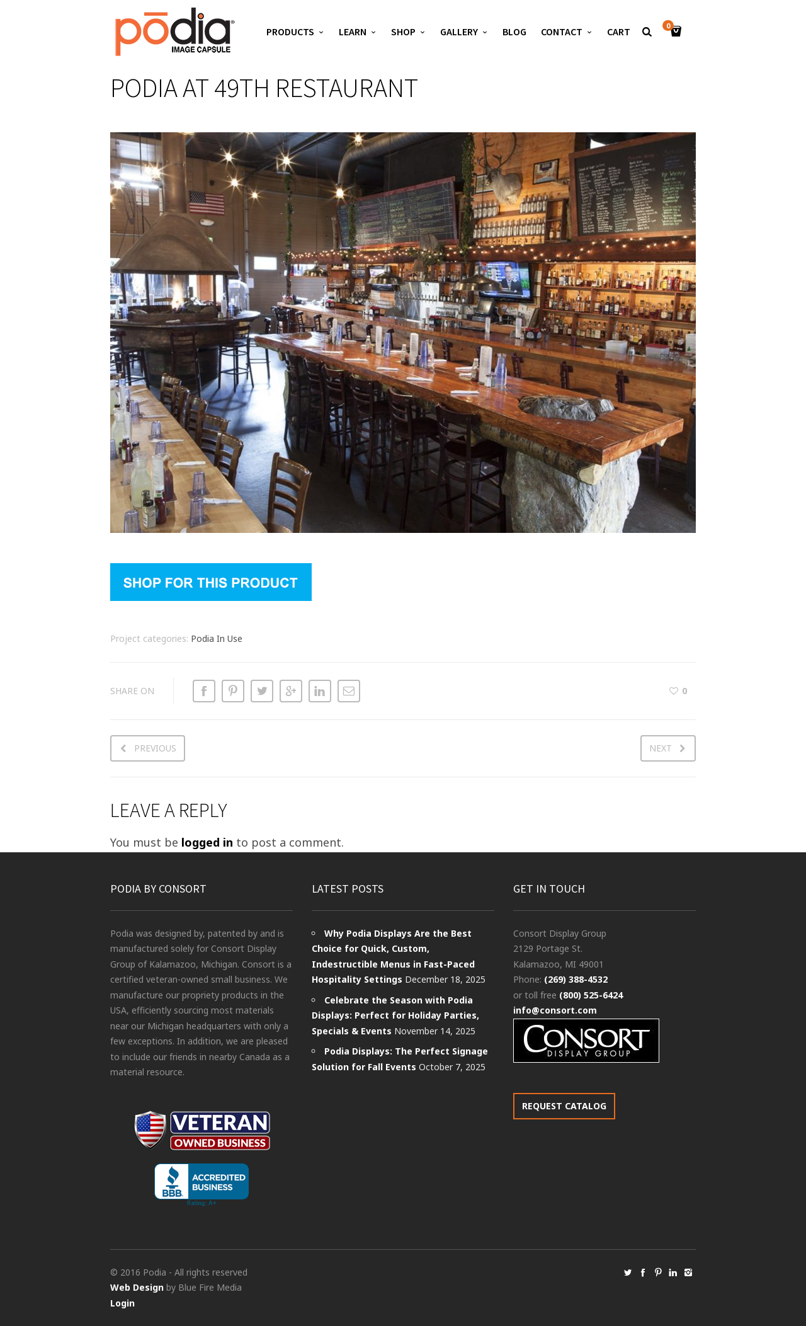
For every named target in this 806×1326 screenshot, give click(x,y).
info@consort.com (555, 1010)
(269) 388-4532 (576, 979)
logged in (207, 842)
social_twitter (627, 1272)
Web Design (137, 1287)
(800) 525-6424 (591, 995)
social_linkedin (673, 1272)
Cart (618, 31)
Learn (352, 31)
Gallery (459, 31)
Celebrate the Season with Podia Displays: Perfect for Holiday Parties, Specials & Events (395, 1015)
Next (660, 748)
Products (290, 31)
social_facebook (642, 1272)
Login (122, 1303)
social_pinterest (658, 1272)
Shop (403, 31)
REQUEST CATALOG (564, 1106)
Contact (561, 31)
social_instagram (688, 1272)
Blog (514, 31)
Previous (155, 748)
